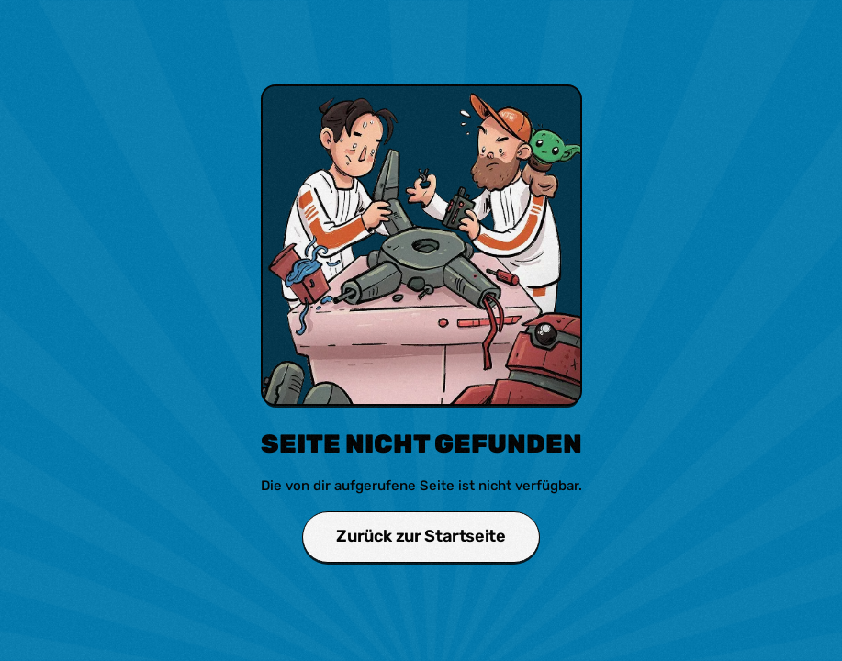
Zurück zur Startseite (420, 536)
